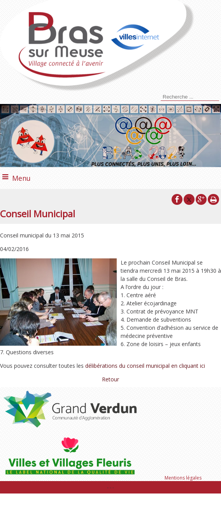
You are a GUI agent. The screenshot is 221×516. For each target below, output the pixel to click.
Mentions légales (183, 477)
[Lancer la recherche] (159, 97)
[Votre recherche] (190, 97)
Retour (110, 379)
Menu (21, 178)
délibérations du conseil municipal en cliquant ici (146, 365)
